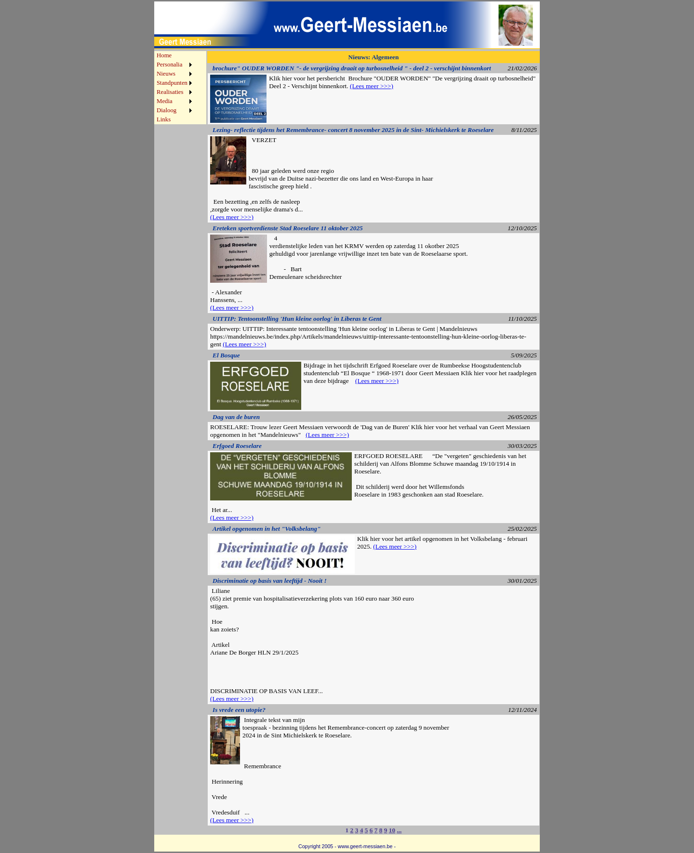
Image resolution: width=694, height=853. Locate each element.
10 (392, 830)
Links (164, 119)
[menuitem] (174, 55)
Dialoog (166, 110)
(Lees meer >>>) (371, 86)
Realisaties (170, 92)
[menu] (174, 87)
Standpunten (172, 82)
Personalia (169, 64)
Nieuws (166, 73)
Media (165, 101)
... (399, 830)
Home (164, 55)
